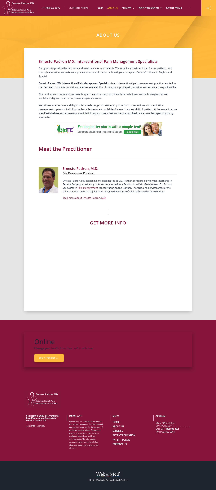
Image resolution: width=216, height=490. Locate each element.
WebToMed (121, 480)
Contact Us (120, 444)
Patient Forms (174, 8)
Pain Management (88, 187)
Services (126, 8)
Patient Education (148, 8)
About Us (112, 8)
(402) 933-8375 (172, 428)
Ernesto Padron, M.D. (80, 168)
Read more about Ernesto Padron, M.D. (84, 198)
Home (100, 8)
